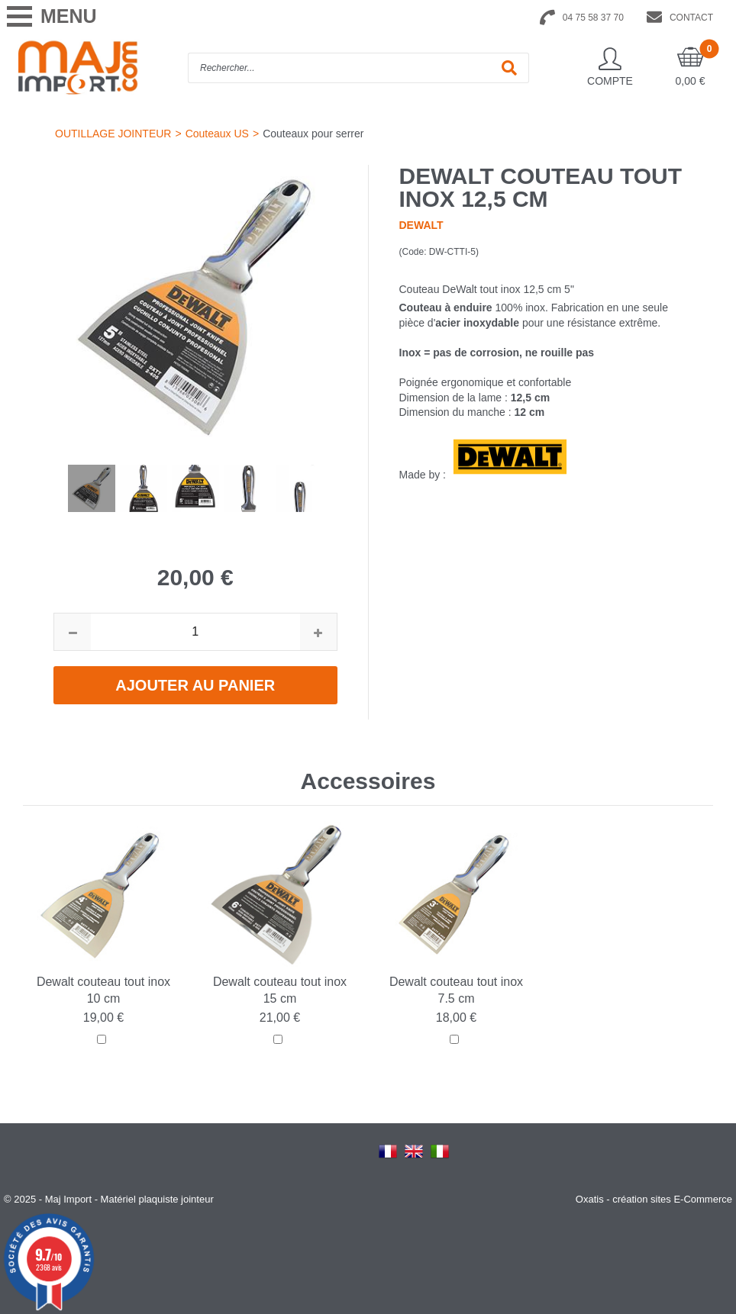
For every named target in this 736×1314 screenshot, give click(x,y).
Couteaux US (217, 133)
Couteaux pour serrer (313, 133)
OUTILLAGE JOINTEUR (113, 133)
